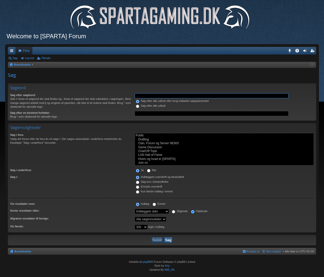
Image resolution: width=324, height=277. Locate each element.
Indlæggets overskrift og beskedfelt (160, 176)
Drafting (224, 139)
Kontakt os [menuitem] (253, 251)
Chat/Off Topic (224, 151)
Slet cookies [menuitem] (273, 251)
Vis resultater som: (22, 203)
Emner (159, 203)
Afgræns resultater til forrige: (29, 218)
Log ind (29, 58)
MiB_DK (169, 269)
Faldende (199, 211)
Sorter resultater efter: (24, 210)
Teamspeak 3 (290, 51)
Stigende (180, 211)
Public (224, 135)
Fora (26, 50)
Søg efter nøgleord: (23, 95)
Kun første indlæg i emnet (154, 191)
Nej (151, 170)
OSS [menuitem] (299, 51)
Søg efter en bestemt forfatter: (30, 112)
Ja (140, 170)
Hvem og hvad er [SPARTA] (224, 159)
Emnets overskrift (149, 186)
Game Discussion (224, 147)
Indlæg (142, 203)
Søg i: (14, 176)
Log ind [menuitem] (306, 51)
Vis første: (17, 226)
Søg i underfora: (21, 170)
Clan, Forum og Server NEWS (224, 143)
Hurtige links (12, 51)
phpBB (147, 261)
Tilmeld (45, 58)
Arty (167, 265)
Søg (14, 58)
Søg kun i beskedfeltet (152, 181)
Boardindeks (22, 251)
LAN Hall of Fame (224, 155)
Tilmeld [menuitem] (314, 51)
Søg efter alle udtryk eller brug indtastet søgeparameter (172, 100)
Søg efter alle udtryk (151, 105)
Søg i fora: (17, 134)
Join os (224, 163)
